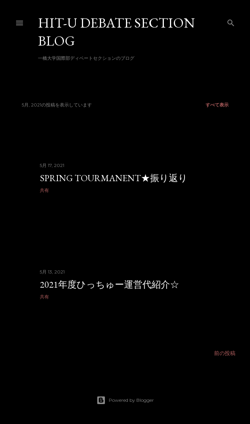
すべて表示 (217, 105)
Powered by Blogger (125, 400)
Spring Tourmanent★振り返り (114, 178)
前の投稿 (224, 353)
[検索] (230, 21)
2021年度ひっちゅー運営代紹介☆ (109, 284)
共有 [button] (44, 190)
